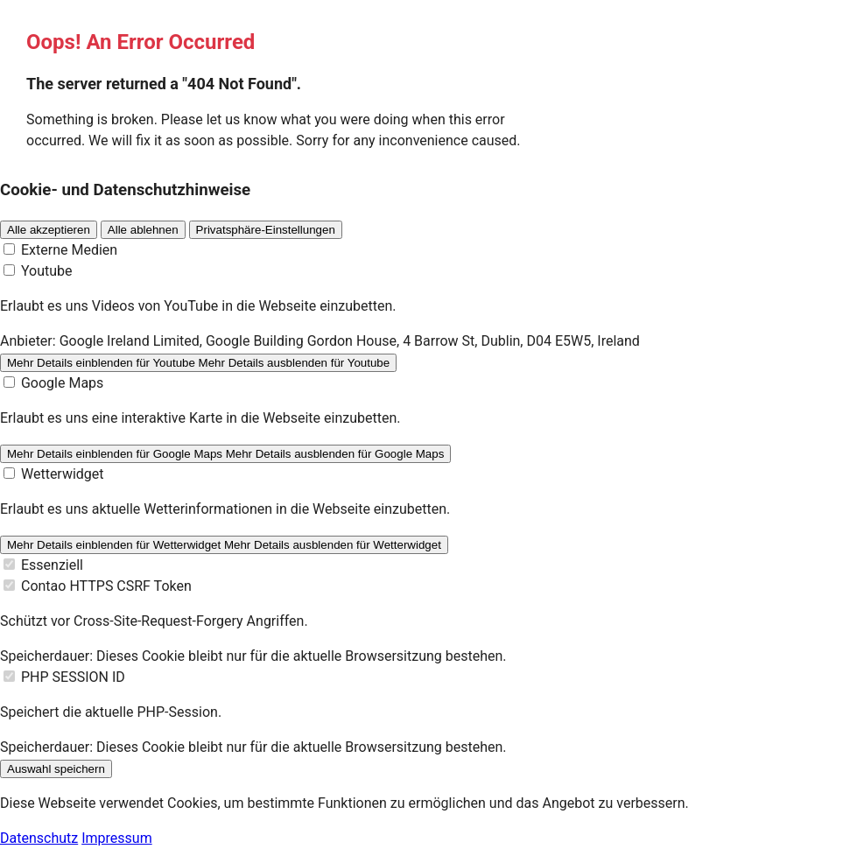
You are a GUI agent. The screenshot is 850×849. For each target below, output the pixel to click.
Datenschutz (39, 838)
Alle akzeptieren (48, 229)
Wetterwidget (62, 474)
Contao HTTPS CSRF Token (106, 586)
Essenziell (52, 565)
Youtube (47, 271)
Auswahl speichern (56, 768)
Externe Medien (69, 250)
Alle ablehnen (143, 229)
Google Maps (62, 383)
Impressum (116, 838)
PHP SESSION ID (73, 677)
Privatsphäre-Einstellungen (265, 229)
